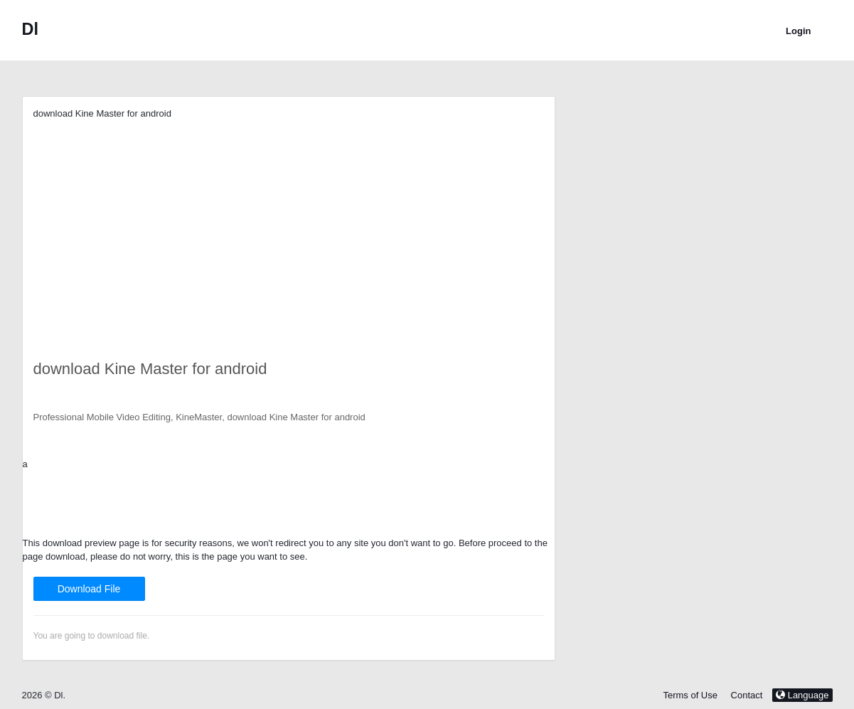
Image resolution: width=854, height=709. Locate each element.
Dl (30, 29)
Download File (89, 589)
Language (802, 695)
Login (798, 31)
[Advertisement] (288, 220)
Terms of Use (690, 695)
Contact (747, 695)
